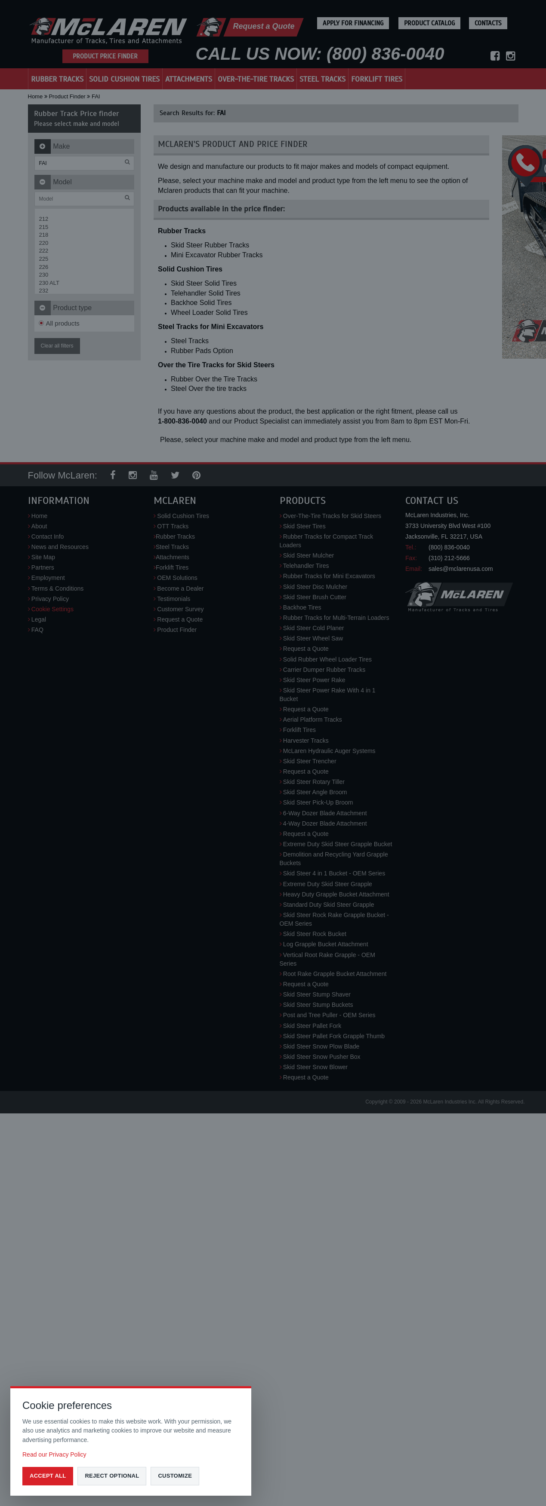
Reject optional (112, 1475)
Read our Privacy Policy (54, 1454)
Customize (175, 1475)
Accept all (48, 1475)
